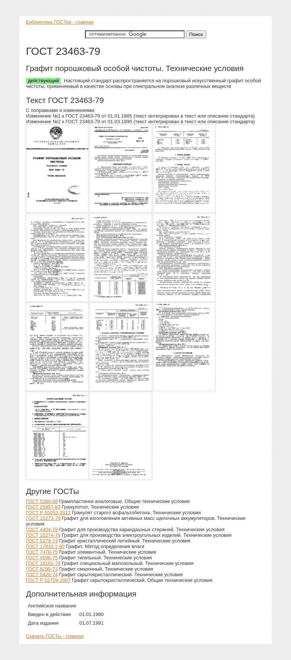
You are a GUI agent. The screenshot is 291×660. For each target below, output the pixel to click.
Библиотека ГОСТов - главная (60, 22)
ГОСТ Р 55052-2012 (48, 512)
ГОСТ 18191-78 (43, 563)
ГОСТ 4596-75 (42, 557)
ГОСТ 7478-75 (42, 552)
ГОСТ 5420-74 (42, 574)
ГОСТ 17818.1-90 (45, 546)
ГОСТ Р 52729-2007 (48, 580)
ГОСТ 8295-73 (42, 569)
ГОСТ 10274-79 (43, 535)
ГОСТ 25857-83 (43, 507)
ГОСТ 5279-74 (42, 541)
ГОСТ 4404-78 (42, 529)
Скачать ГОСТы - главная (55, 636)
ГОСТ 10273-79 (43, 518)
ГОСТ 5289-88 (42, 501)
